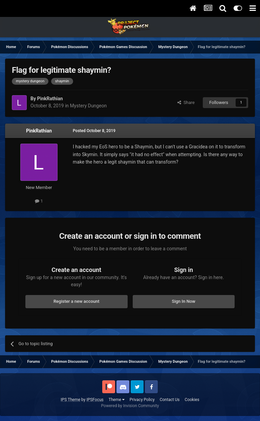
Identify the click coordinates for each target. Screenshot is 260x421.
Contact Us (170, 399)
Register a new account (76, 301)
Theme (117, 399)
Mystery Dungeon (88, 105)
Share (186, 102)
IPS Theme (70, 399)
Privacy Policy (142, 399)
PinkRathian (39, 130)
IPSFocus (94, 399)
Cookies (192, 399)
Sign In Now (183, 301)
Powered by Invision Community (130, 405)
